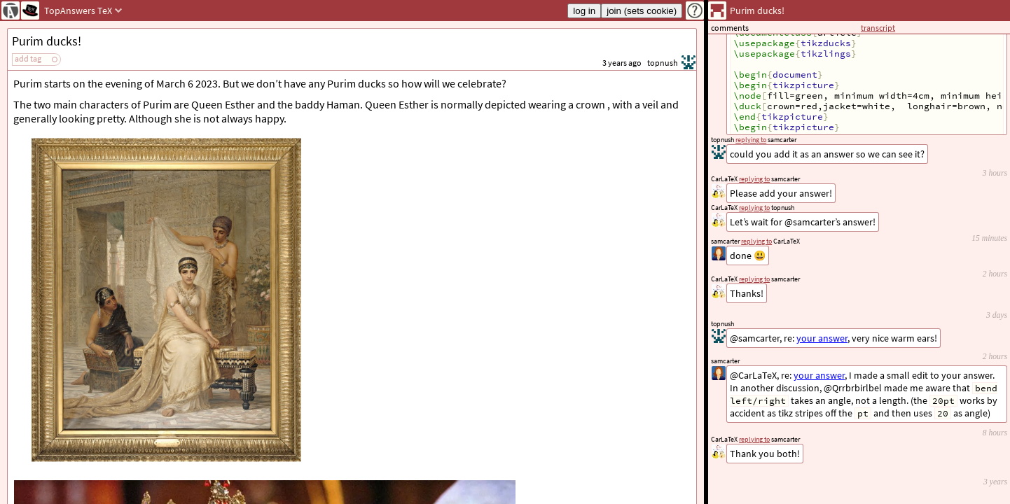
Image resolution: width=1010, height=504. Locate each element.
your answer (819, 375)
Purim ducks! (46, 41)
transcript (878, 27)
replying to (754, 439)
